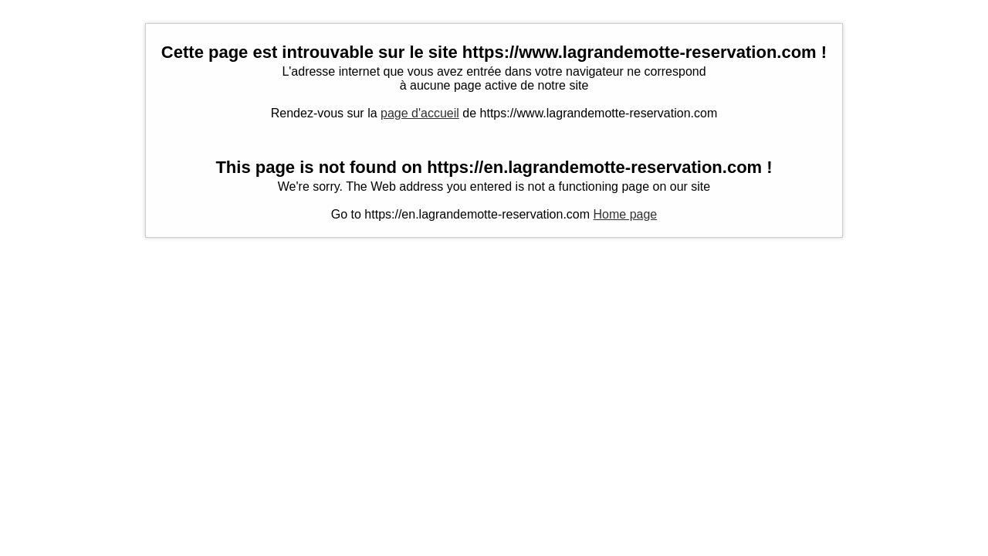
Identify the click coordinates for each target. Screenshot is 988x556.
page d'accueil (420, 113)
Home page (626, 214)
